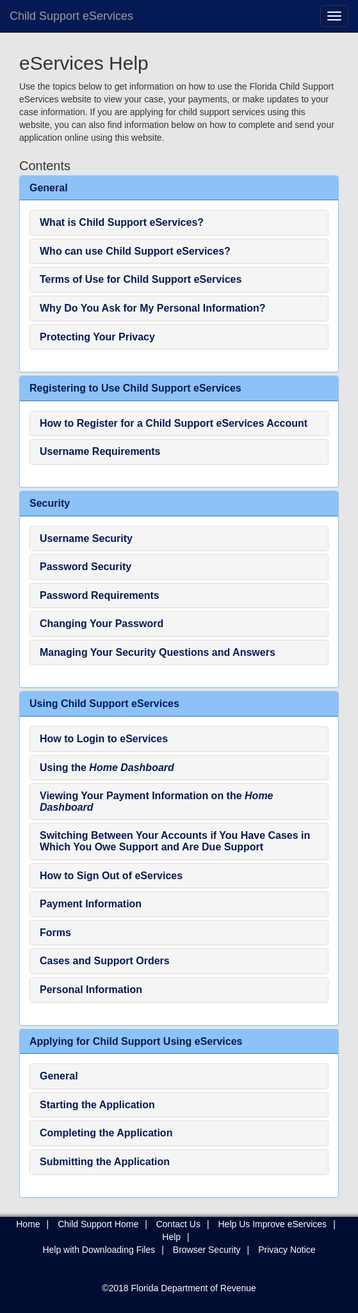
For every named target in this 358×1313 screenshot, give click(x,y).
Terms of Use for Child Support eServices (140, 279)
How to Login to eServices (104, 738)
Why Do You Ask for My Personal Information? (153, 308)
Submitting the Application (105, 1161)
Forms (55, 932)
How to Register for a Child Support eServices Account (173, 423)
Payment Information (91, 903)
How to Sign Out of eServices (111, 875)
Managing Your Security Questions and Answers (157, 652)
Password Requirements (99, 595)
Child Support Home (98, 1224)
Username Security (86, 538)
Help (171, 1237)
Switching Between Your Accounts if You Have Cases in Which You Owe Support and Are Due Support (175, 841)
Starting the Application (97, 1104)
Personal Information (91, 989)
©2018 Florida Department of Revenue (179, 1288)
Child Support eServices (71, 16)
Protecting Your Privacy (97, 336)
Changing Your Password (101, 623)
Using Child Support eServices (104, 703)
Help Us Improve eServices (272, 1224)
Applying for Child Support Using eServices (135, 1041)
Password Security (85, 566)
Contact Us (178, 1224)
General (48, 187)
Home (28, 1224)
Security (49, 503)
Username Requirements (100, 451)
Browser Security (207, 1250)
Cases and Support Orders (105, 960)
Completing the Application (106, 1132)
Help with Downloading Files (98, 1250)
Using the (107, 767)
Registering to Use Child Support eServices (135, 388)
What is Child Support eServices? (122, 222)
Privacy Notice (286, 1250)
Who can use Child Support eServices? (135, 251)
